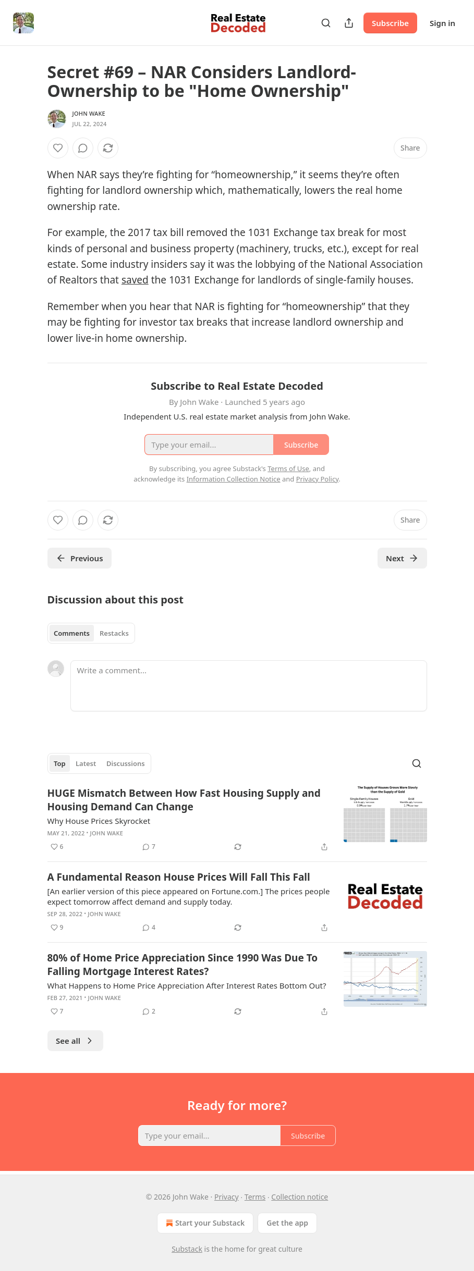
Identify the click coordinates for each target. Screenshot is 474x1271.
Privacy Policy (317, 479)
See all (75, 1040)
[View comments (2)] (149, 1011)
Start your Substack (204, 1223)
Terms (255, 1197)
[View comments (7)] (149, 847)
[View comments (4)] (149, 927)
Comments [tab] (72, 633)
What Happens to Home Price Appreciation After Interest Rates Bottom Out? (186, 985)
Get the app (287, 1223)
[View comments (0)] (82, 148)
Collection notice (299, 1197)
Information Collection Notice (234, 479)
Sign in (442, 23)
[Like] (57, 148)
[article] (237, 819)
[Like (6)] (57, 847)
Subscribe (390, 23)
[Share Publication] (348, 23)
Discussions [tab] (125, 763)
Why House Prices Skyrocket (99, 821)
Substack (187, 1249)
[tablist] (91, 633)
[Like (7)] (57, 1011)
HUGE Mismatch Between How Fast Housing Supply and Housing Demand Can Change (184, 799)
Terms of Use (288, 468)
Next (402, 558)
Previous (79, 558)
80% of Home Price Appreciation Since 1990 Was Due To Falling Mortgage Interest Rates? (182, 964)
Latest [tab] (86, 763)
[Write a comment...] (249, 686)
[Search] (325, 23)
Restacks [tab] (114, 633)
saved (135, 280)
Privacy (226, 1197)
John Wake (88, 113)
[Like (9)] (57, 927)
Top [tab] (60, 763)
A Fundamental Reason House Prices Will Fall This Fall (178, 877)
